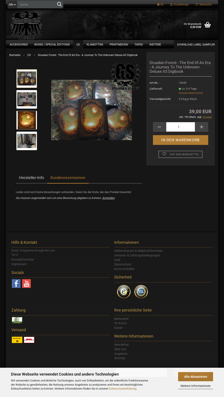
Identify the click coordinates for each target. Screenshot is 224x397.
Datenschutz (122, 264)
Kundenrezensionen (68, 177)
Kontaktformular (22, 259)
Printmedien (119, 44)
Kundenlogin (179, 4)
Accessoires (19, 44)
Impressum (19, 264)
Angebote (120, 353)
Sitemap (119, 358)
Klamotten (95, 44)
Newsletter (121, 344)
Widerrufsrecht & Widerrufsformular (138, 250)
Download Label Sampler (196, 44)
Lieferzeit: (156, 88)
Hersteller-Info (31, 177)
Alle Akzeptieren (195, 376)
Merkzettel (204, 4)
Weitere (155, 44)
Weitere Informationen (195, 386)
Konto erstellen (124, 269)
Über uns (120, 349)
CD (78, 44)
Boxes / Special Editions (52, 44)
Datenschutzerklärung (122, 388)
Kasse (118, 327)
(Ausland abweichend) (191, 93)
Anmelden (108, 198)
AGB (117, 260)
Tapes (139, 44)
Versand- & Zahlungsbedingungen (137, 255)
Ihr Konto (120, 323)
